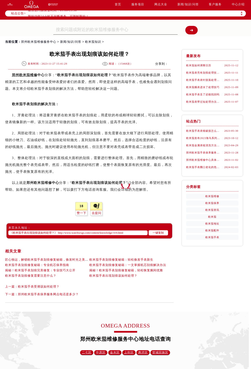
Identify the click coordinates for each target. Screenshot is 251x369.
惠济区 (143, 352)
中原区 (101, 352)
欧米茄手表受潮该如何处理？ (38, 286)
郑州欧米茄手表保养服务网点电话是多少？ (48, 294)
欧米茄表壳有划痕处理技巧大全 (204, 72)
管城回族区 (160, 352)
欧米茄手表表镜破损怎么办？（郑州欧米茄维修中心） (204, 130)
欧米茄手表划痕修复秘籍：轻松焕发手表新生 (121, 259)
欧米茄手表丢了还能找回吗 (202, 94)
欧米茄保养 (212, 203)
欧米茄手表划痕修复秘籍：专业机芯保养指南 (37, 265)
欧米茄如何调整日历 (198, 65)
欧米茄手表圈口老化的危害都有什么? (204, 167)
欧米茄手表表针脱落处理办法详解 (204, 79)
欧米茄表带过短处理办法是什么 (204, 101)
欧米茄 (212, 216)
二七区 (86, 352)
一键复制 (158, 232)
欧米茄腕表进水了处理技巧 (202, 87)
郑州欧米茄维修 (24, 75)
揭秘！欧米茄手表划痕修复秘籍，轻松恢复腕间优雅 (126, 270)
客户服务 (215, 4)
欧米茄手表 (212, 237)
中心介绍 (238, 4)
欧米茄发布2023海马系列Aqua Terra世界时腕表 (204, 138)
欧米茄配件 (212, 230)
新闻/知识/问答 (188, 4)
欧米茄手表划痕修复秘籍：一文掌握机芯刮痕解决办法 (127, 265)
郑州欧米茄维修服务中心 (38, 41)
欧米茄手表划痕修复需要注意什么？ (30, 275)
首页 (118, 4)
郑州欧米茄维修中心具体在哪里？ (204, 159)
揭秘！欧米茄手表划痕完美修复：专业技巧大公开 (40, 270)
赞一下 (81, 213)
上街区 (129, 352)
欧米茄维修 (212, 196)
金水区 (115, 352)
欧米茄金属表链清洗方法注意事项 (204, 145)
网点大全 (160, 4)
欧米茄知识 (93, 41)
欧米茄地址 (212, 223)
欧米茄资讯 (212, 209)
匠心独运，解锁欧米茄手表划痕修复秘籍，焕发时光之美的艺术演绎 (53, 259)
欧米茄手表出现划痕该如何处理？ (113, 275)
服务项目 (137, 4)
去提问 (96, 213)
